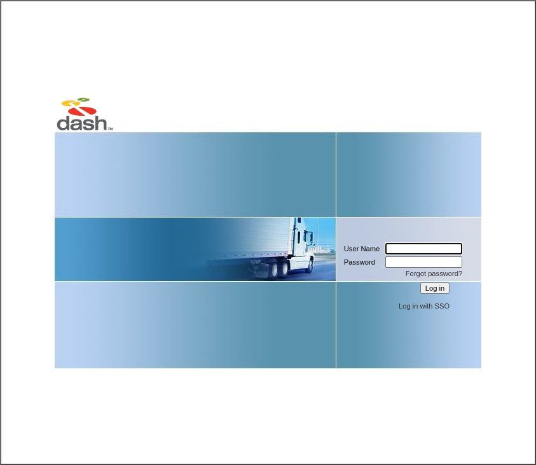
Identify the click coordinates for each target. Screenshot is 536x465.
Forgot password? (434, 273)
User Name (362, 249)
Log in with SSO (424, 306)
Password (359, 262)
